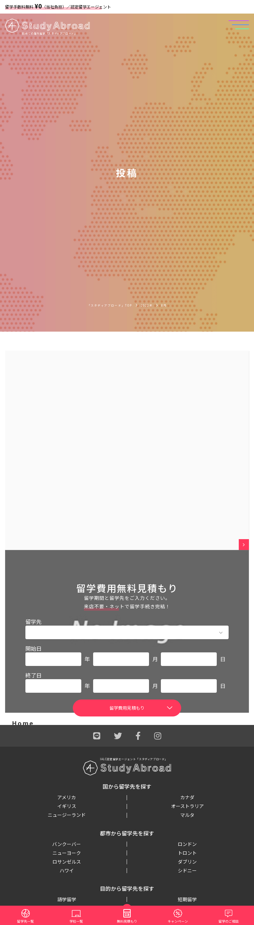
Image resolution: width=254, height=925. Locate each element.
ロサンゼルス (66, 861)
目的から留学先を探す (127, 888)
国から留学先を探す (127, 786)
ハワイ (67, 870)
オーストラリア (187, 806)
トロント (187, 852)
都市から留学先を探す (127, 833)
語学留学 (66, 899)
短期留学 (187, 899)
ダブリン (187, 861)
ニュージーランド (67, 814)
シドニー (187, 870)
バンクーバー (66, 844)
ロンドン (187, 844)
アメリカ (66, 797)
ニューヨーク (66, 852)
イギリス (66, 806)
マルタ (187, 814)
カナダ (187, 797)
